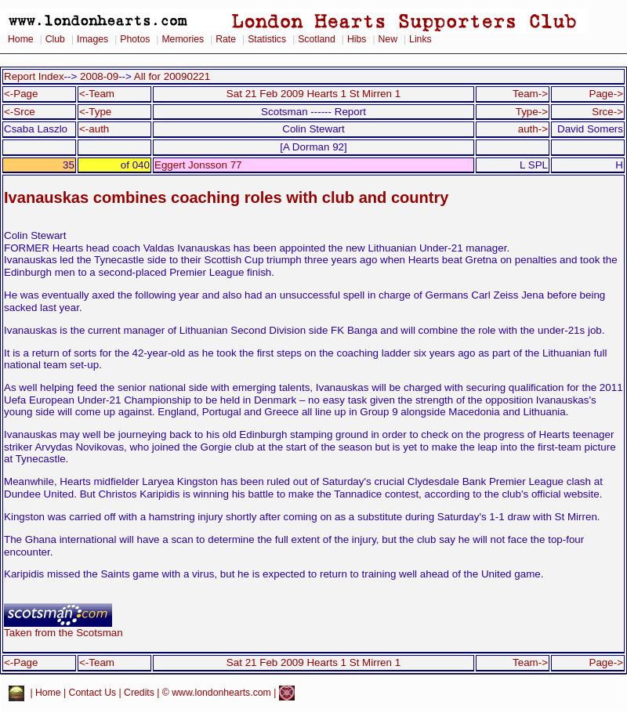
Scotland (316, 39)
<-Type (95, 112)
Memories (182, 39)
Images (92, 39)
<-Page (21, 94)
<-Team (96, 94)
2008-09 (99, 76)
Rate (226, 39)
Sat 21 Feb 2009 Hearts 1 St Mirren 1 (313, 94)
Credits (139, 692)
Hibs (356, 39)
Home (21, 39)
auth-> (533, 129)
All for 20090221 (172, 76)
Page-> (606, 94)
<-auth (94, 129)
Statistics (267, 39)
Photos (135, 39)
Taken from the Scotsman (63, 628)
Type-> (532, 112)
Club (55, 39)
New (388, 39)
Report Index (34, 76)
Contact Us (93, 692)
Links (420, 39)
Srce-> (607, 112)
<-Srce (19, 112)
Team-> (530, 94)
